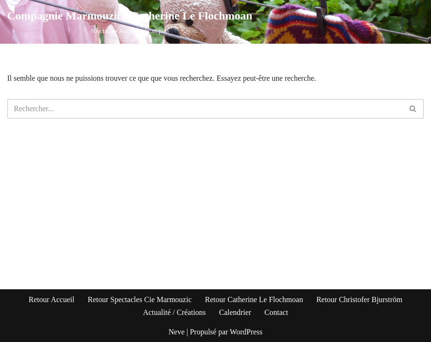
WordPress (246, 332)
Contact (276, 312)
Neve (177, 332)
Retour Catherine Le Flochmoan (254, 299)
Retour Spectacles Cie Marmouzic (140, 299)
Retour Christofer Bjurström (359, 299)
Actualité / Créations (174, 312)
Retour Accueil (51, 299)
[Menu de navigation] (413, 22)
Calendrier (235, 312)
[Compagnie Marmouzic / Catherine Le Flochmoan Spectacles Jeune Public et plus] (130, 22)
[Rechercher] (205, 109)
